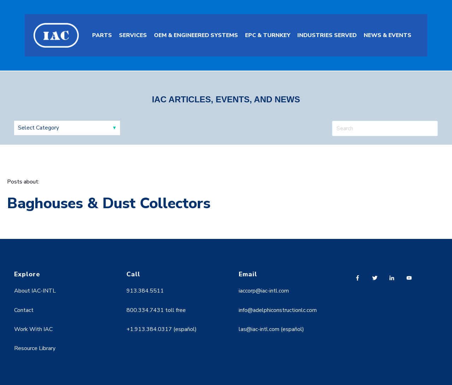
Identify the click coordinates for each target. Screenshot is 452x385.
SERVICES (133, 35)
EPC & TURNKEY (267, 35)
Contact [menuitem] (24, 310)
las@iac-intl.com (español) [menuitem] (271, 329)
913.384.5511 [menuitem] (145, 291)
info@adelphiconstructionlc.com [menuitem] (278, 310)
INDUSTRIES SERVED (327, 35)
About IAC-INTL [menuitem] (35, 291)
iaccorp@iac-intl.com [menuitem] (264, 291)
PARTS (102, 35)
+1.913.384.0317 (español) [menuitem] (161, 329)
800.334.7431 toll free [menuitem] (156, 310)
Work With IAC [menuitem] (33, 329)
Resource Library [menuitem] (34, 348)
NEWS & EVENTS (387, 35)
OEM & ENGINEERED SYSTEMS (196, 35)
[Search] (385, 128)
